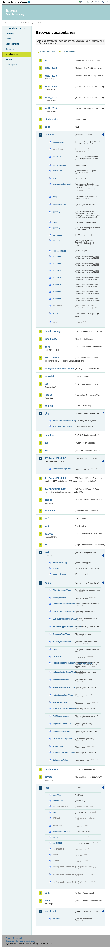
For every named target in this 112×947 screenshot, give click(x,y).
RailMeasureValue (61, 716)
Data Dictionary (27, 23)
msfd (47, 552)
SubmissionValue (60, 760)
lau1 (47, 518)
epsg (55, 197)
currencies (57, 171)
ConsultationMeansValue (64, 611)
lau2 (47, 526)
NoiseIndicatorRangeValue (64, 672)
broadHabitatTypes (61, 563)
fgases (48, 395)
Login (83, 2)
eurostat (49, 376)
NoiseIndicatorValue (61, 680)
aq (46, 60)
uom (47, 893)
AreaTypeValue (59, 598)
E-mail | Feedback (14, 938)
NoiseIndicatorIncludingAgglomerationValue (64, 663)
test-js (55, 837)
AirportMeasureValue (62, 590)
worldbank (50, 911)
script (55, 313)
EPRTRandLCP (53, 357)
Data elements (12, 44)
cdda (47, 127)
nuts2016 (57, 284)
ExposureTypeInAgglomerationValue (64, 626)
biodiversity (51, 119)
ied (46, 450)
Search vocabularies (47, 52)
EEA (17, 2)
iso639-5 (56, 228)
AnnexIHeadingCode (62, 469)
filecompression (60, 204)
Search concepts (69, 52)
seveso (48, 777)
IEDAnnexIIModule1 (55, 458)
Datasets (9, 33)
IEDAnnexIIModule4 (55, 489)
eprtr (47, 347)
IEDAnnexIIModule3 (55, 478)
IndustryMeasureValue (62, 642)
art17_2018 (51, 108)
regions (56, 568)
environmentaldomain (62, 184)
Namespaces (11, 64)
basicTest (57, 795)
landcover (50, 510)
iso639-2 (56, 212)
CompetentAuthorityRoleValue (64, 603)
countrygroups (59, 165)
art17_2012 (51, 97)
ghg (47, 413)
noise (48, 583)
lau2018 (49, 534)
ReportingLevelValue (62, 724)
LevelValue (57, 657)
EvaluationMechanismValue (64, 619)
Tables (8, 38)
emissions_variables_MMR (64, 421)
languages (57, 235)
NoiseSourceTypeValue (63, 695)
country (56, 919)
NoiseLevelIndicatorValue (64, 687)
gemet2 (49, 405)
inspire (48, 500)
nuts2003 (57, 256)
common (49, 134)
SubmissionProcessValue (64, 752)
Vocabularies (11, 54)
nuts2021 (57, 292)
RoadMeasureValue (61, 731)
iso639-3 (56, 222)
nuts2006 (57, 263)
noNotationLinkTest (61, 832)
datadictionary (53, 331)
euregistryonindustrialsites (59, 368)
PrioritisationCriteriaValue (64, 708)
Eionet (17, 23)
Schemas (9, 49)
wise (47, 900)
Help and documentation (16, 28)
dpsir (55, 178)
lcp (46, 544)
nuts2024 (57, 299)
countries (57, 156)
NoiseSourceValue (61, 702)
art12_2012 (51, 68)
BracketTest (58, 801)
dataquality (51, 339)
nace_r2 (56, 240)
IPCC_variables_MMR (62, 426)
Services (9, 59)
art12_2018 (51, 76)
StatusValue (58, 746)
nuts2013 (57, 277)
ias (46, 443)
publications (51, 769)
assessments (58, 142)
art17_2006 (51, 86)
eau (54, 812)
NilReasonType (59, 251)
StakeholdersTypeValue (63, 739)
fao (46, 384)
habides (49, 435)
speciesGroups (59, 574)
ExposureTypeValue (61, 634)
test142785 (57, 843)
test (47, 788)
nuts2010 (57, 270)
